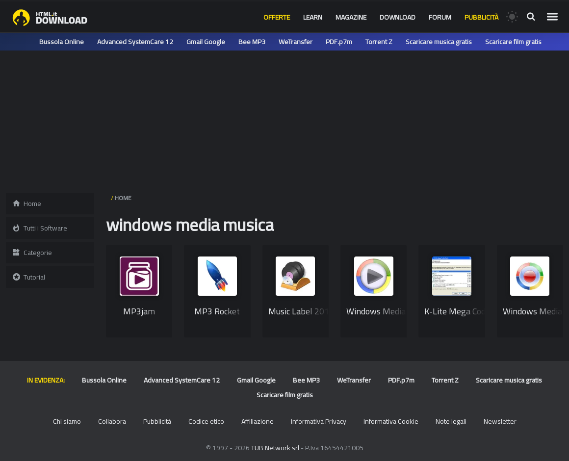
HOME (123, 198)
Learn (312, 17)
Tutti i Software (39, 228)
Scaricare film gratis (513, 41)
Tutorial (28, 277)
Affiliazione (257, 421)
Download (397, 17)
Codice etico (206, 421)
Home (26, 203)
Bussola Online (61, 41)
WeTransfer (295, 41)
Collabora (112, 421)
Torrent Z (378, 41)
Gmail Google (205, 41)
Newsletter (500, 421)
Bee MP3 (251, 41)
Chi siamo (67, 421)
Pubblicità (481, 17)
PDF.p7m (339, 41)
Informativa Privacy (318, 421)
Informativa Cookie (390, 421)
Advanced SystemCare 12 (135, 41)
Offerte (276, 17)
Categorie (32, 252)
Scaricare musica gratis (439, 41)
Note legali (451, 421)
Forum (440, 17)
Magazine (351, 17)
